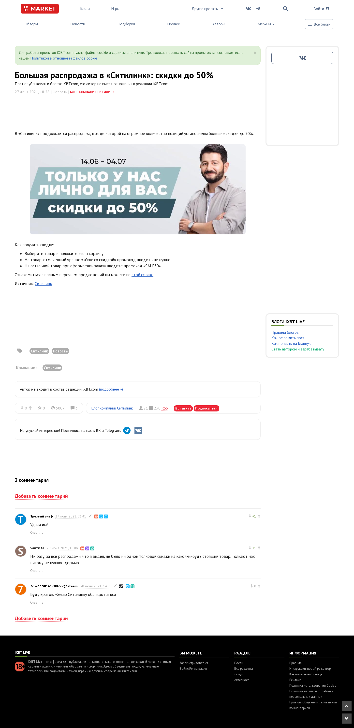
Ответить (36, 532)
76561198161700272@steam (54, 586)
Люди (238, 674)
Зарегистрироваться (193, 663)
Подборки (126, 23)
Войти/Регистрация (193, 669)
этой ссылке (142, 274)
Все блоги (318, 24)
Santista (37, 548)
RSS (165, 408)
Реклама (295, 680)
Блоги (85, 8)
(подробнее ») (111, 389)
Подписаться (206, 408)
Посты (238, 663)
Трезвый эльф (41, 516)
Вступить (183, 408)
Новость (60, 351)
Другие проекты (208, 8)
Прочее (173, 23)
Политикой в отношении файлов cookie (63, 58)
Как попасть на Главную (291, 343)
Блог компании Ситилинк (92, 92)
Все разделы (243, 669)
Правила (295, 663)
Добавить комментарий (41, 496)
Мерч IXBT (267, 23)
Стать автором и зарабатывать (297, 349)
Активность (242, 680)
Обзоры (31, 23)
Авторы (218, 23)
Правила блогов (285, 332)
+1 (254, 516)
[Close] (255, 53)
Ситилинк (43, 283)
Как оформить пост (288, 337)
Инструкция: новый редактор (310, 669)
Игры (115, 8)
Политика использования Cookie (312, 685)
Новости (77, 23)
